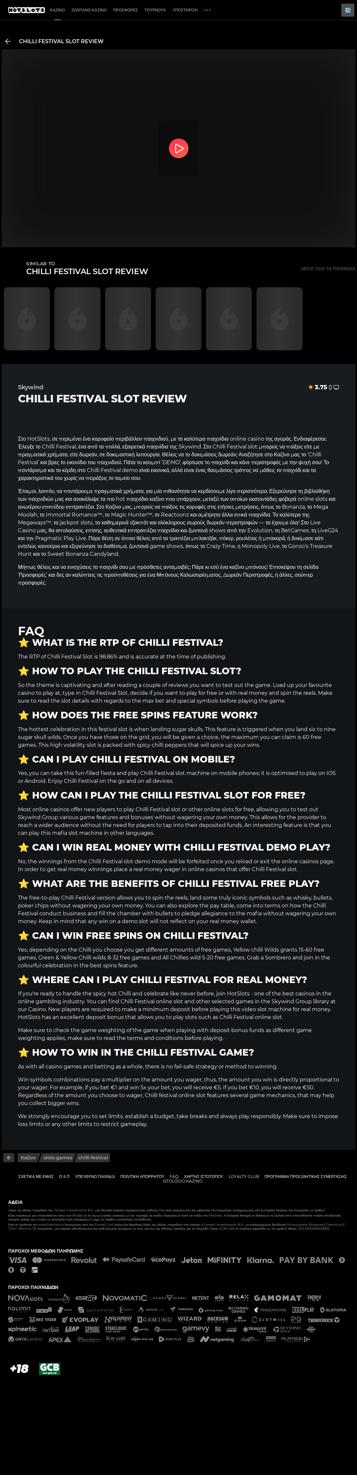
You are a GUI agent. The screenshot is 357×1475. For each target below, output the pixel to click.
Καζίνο (57, 10)
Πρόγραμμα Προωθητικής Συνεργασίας (305, 1176)
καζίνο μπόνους (248, 567)
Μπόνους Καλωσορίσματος (189, 575)
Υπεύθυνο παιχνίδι (95, 1176)
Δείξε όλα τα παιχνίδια (328, 269)
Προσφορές (125, 10)
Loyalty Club (244, 1176)
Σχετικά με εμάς (36, 1176)
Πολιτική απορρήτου (142, 1176)
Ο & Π (64, 1176)
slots (321, 499)
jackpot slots (76, 522)
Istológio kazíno (182, 1181)
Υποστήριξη (185, 10)
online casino (247, 439)
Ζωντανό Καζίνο (89, 10)
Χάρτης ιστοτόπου (203, 1176)
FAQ (174, 1176)
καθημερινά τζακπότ (125, 522)
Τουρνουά (155, 10)
